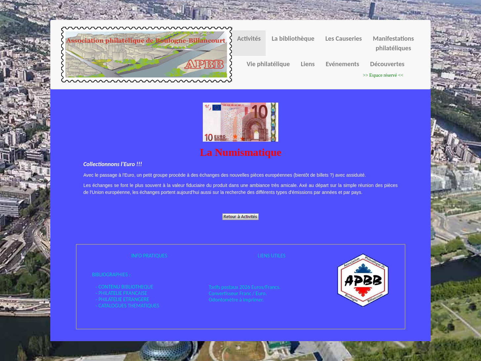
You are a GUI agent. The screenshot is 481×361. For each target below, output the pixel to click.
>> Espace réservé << (383, 75)
